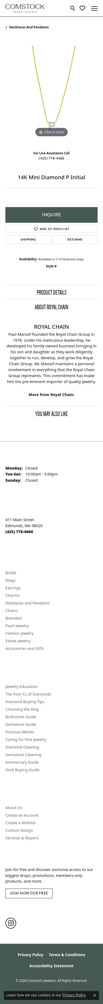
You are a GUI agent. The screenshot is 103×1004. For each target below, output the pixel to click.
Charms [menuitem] (12, 595)
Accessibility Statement (51, 965)
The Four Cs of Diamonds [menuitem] (28, 694)
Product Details (52, 292)
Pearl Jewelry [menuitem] (17, 625)
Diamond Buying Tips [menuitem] (24, 701)
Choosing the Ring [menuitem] (22, 709)
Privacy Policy (30, 954)
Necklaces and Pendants (29, 27)
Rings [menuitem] (10, 580)
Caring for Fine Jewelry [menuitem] (25, 739)
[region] (51, 92)
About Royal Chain (51, 306)
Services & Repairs (22, 837)
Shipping (28, 239)
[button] (73, 8)
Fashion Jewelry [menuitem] (19, 633)
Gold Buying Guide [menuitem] (22, 769)
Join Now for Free (29, 893)
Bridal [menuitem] (10, 572)
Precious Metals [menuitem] (19, 731)
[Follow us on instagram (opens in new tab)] (10, 923)
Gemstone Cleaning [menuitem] (23, 754)
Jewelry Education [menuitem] (21, 686)
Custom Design (19, 830)
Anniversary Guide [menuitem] (22, 762)
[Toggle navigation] (94, 8)
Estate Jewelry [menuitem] (17, 640)
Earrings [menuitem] (12, 587)
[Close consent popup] (94, 995)
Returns (75, 239)
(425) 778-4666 (51, 158)
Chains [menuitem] (11, 610)
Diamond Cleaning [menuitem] (22, 747)
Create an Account (22, 815)
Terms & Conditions (67, 954)
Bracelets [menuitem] (13, 618)
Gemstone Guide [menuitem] (20, 724)
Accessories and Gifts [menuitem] (24, 648)
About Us (13, 807)
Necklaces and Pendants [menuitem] (27, 603)
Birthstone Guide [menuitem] (20, 716)
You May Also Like (51, 413)
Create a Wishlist (20, 822)
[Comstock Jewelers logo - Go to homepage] (25, 8)
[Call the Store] (19, 531)
